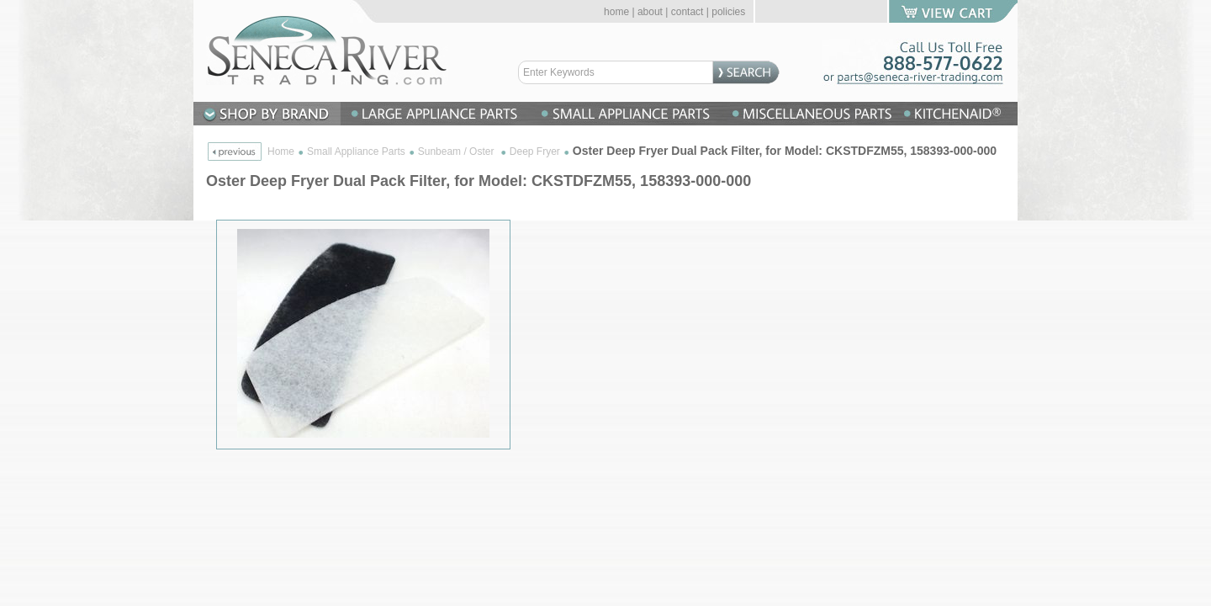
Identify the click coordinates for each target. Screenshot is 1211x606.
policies (728, 12)
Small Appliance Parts (356, 151)
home (616, 12)
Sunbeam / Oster (457, 151)
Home (280, 151)
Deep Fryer (535, 151)
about (650, 12)
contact (687, 12)
